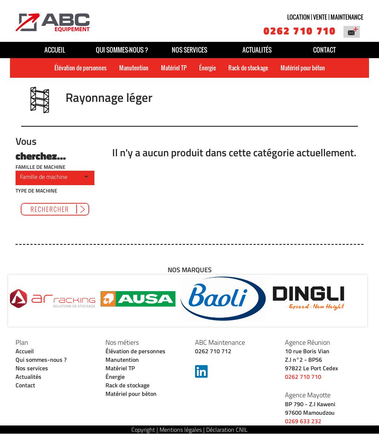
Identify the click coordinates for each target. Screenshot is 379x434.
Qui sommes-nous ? (122, 49)
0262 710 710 (300, 31)
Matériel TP (174, 67)
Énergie (207, 67)
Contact (324, 49)
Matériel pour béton (303, 67)
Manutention (133, 67)
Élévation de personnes (80, 67)
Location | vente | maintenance (325, 17)
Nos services (189, 49)
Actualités (257, 49)
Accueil (54, 49)
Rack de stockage (248, 67)
